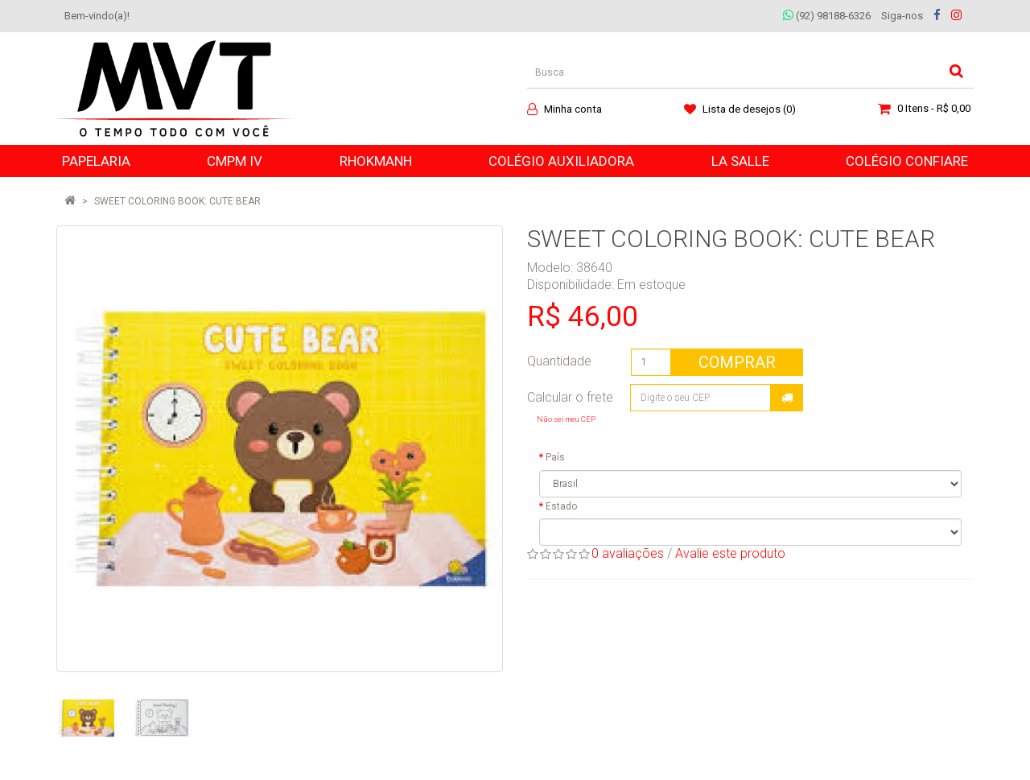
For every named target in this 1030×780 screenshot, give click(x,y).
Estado (561, 506)
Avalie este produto (730, 553)
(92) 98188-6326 (827, 16)
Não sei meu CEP (566, 419)
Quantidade (559, 361)
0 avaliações (627, 553)
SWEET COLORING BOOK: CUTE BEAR (177, 201)
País (555, 457)
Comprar (737, 362)
